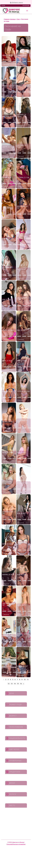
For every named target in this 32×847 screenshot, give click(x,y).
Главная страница (9, 19)
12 (8, 684)
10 (24, 679)
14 (15, 684)
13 (11, 684)
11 (28, 679)
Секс (18, 19)
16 (21, 684)
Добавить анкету (16, 3)
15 (18, 684)
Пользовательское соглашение (16, 844)
